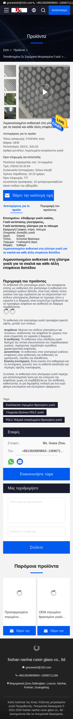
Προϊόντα (19, 50)
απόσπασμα (59, 10)
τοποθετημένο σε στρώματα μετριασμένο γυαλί (32, 56)
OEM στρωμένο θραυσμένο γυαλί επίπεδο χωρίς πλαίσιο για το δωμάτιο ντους (50, 615)
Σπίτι (6, 50)
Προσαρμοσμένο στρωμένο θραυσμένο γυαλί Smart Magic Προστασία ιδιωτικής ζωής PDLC (19, 615)
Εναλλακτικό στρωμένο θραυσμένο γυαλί (30, 405)
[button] (11, 117)
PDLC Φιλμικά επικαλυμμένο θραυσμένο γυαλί (34, 419)
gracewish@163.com (17, 2)
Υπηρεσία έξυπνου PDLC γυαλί (25, 412)
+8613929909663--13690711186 (36, 675)
